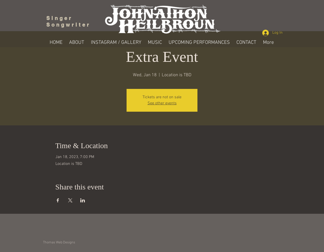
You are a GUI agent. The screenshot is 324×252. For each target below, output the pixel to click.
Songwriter (68, 25)
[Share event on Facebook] (57, 200)
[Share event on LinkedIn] (82, 200)
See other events (162, 103)
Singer (61, 18)
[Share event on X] (70, 200)
